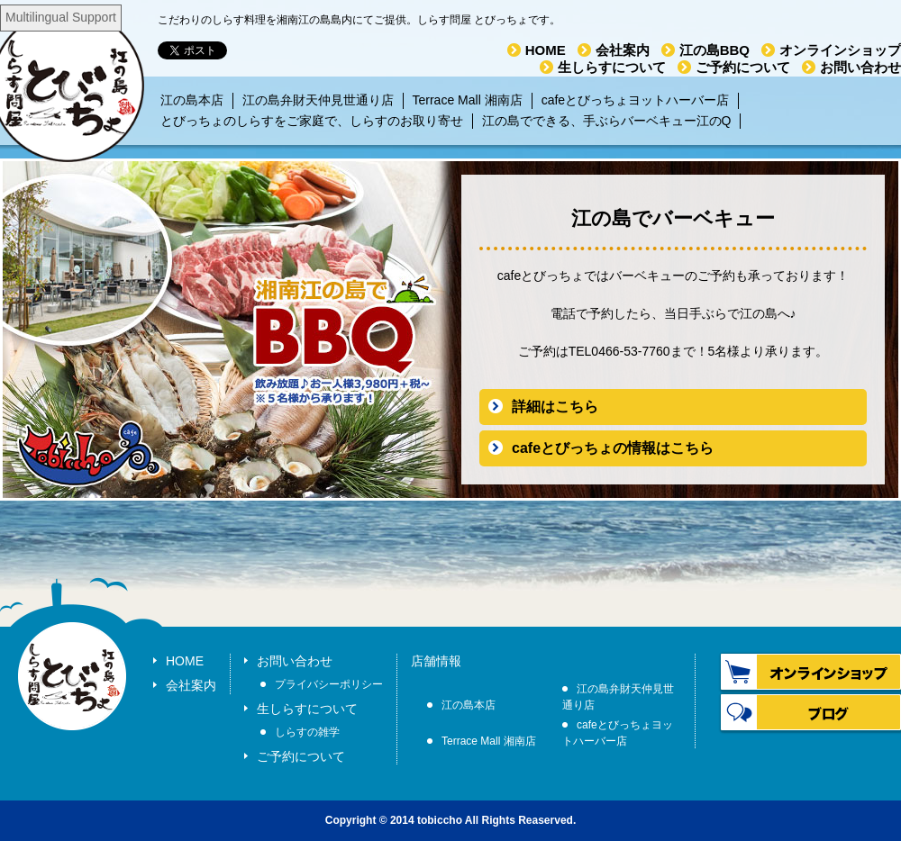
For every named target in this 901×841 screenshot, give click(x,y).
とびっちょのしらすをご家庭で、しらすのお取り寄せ (311, 120)
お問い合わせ (860, 67)
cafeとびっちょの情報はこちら (613, 448)
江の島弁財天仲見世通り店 (318, 100)
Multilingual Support (60, 17)
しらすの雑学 (307, 732)
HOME (545, 50)
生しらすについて (612, 67)
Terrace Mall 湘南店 (468, 100)
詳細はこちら (555, 406)
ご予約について (743, 67)
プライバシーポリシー (329, 684)
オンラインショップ (840, 50)
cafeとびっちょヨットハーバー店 (635, 100)
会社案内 (623, 50)
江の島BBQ (714, 50)
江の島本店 (191, 100)
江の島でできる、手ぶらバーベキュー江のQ (607, 120)
